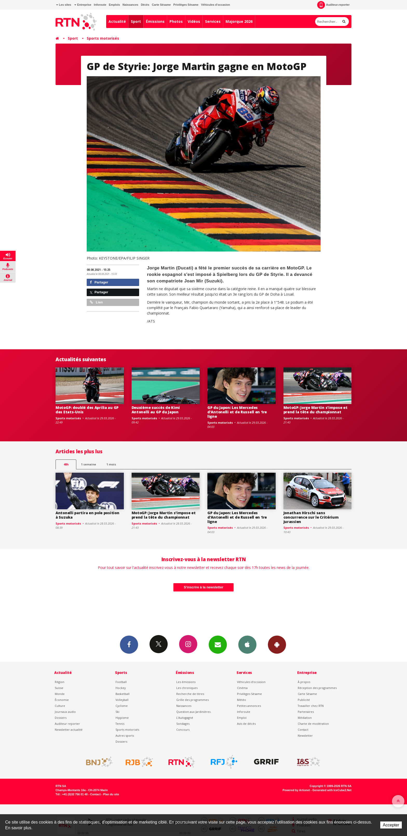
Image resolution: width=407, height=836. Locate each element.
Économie (62, 699)
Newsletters (218, 644)
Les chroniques (187, 687)
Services (213, 21)
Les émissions (185, 682)
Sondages (182, 723)
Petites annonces (249, 705)
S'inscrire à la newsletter (203, 587)
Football (121, 682)
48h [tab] (66, 464)
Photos (176, 21)
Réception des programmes (317, 687)
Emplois (114, 4)
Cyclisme (122, 705)
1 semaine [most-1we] (88, 464)
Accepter (391, 825)
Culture (60, 705)
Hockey (121, 687)
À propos (304, 682)
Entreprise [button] (82, 4)
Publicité (304, 699)
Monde (60, 693)
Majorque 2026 (239, 21)
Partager (99, 282)
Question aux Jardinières (193, 711)
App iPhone (247, 644)
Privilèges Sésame (186, 4)
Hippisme (122, 717)
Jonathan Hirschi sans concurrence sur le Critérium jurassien (311, 517)
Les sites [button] (63, 4)
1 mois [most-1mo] (111, 464)
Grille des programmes (192, 699)
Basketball (123, 693)
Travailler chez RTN (311, 705)
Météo (241, 699)
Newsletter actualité (69, 729)
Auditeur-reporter (333, 5)
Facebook (129, 644)
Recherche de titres (190, 693)
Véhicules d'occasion (215, 4)
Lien (96, 302)
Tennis (120, 723)
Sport (136, 21)
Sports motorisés (103, 38)
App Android (277, 644)
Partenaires (306, 711)
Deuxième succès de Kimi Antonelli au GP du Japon (156, 409)
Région (59, 682)
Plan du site (111, 794)
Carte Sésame (161, 4)
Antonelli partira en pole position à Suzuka (87, 515)
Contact (303, 729)
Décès (145, 4)
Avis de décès (246, 723)
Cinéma (242, 687)
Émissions (155, 21)
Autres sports (125, 735)
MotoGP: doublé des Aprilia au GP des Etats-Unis (87, 409)
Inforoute (100, 4)
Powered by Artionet (296, 790)
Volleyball (122, 699)
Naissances (130, 4)
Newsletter (305, 735)
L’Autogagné (184, 717)
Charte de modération (313, 723)
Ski (117, 711)
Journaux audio (65, 711)
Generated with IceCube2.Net (332, 790)
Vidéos (194, 21)
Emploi (242, 717)
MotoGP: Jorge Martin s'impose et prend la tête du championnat (315, 409)
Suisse (59, 687)
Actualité (117, 21)
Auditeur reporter (67, 723)
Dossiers (60, 717)
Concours (182, 729)
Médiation (305, 717)
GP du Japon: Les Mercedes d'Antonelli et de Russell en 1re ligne (237, 412)
